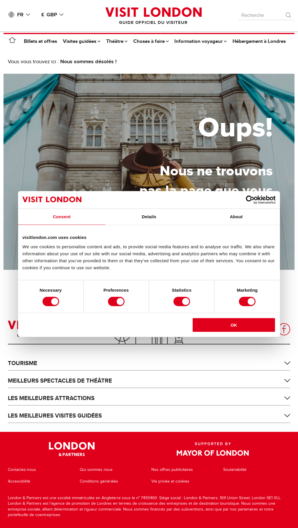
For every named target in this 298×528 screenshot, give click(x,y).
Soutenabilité (234, 469)
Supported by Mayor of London (212, 449)
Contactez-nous (22, 469)
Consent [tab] (62, 216)
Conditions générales (99, 481)
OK (233, 324)
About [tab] (236, 216)
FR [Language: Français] (24, 14)
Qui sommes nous (96, 469)
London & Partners (72, 449)
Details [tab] (149, 216)
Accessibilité (19, 481)
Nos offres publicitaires (172, 469)
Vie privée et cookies (170, 481)
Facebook (284, 329)
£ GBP (53, 14)
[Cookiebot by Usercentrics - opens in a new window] (250, 200)
